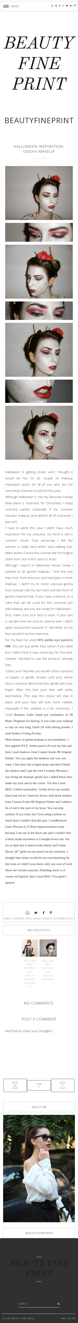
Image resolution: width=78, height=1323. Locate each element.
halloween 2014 (64, 918)
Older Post (63, 1085)
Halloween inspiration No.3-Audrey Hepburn (30, 974)
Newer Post (15, 1085)
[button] (11, 6)
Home (39, 1085)
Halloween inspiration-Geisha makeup (48, 970)
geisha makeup (42, 918)
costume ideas (22, 918)
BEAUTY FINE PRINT (39, 65)
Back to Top (68, 1318)
